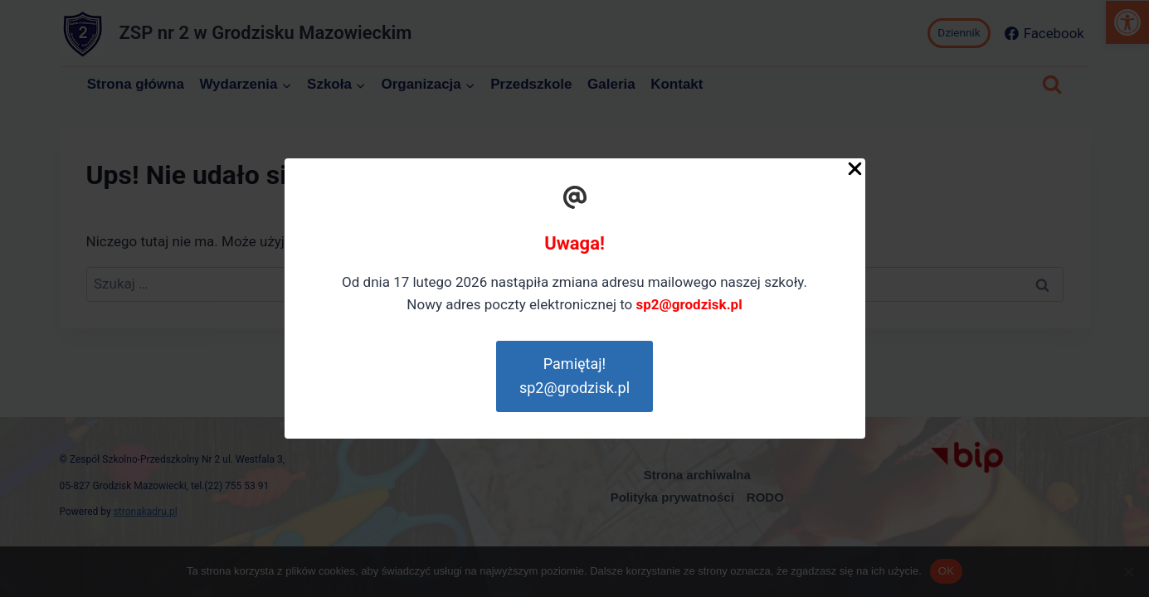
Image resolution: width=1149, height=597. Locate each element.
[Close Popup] (855, 172)
